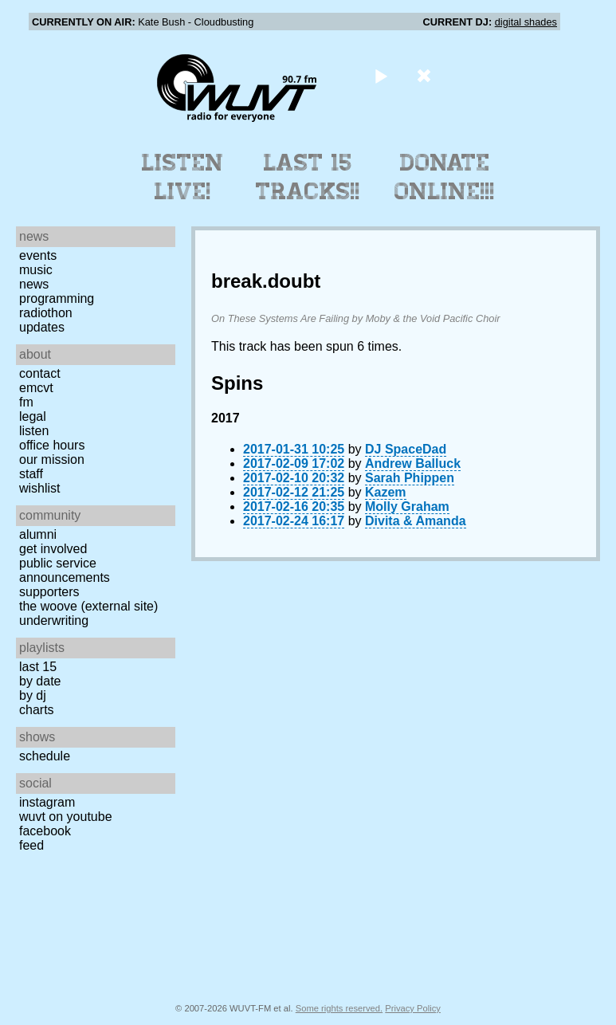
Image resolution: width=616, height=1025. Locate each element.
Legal (32, 416)
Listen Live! (183, 177)
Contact (40, 373)
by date (40, 681)
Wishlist (40, 488)
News (34, 284)
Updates (42, 327)
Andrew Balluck (413, 463)
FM (26, 402)
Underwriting (53, 620)
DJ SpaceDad (405, 449)
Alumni (38, 534)
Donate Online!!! (444, 177)
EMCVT (36, 388)
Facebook (45, 831)
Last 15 (38, 667)
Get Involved (53, 549)
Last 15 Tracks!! (308, 177)
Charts (36, 710)
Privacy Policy (413, 1008)
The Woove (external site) (88, 606)
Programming (56, 298)
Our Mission (51, 459)
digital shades (526, 22)
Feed (31, 845)
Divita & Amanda (415, 521)
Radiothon (46, 313)
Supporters (49, 592)
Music (36, 270)
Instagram (47, 802)
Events (38, 255)
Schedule (44, 756)
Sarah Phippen (409, 478)
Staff (31, 474)
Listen (34, 431)
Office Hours (51, 445)
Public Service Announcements (64, 570)
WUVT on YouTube (65, 816)
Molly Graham (407, 506)
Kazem (385, 492)
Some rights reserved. (339, 1008)
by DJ (32, 695)
